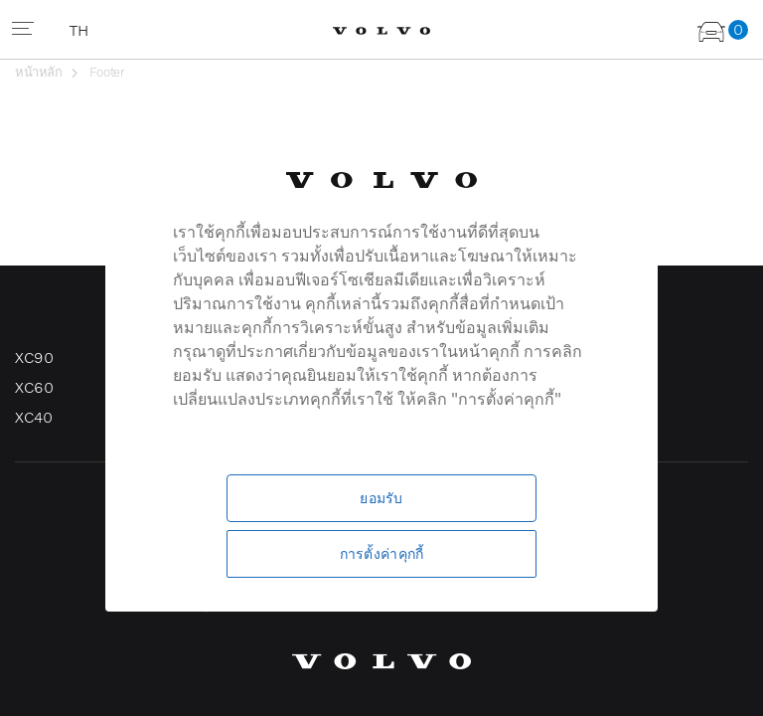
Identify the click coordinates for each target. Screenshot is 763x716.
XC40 (33, 417)
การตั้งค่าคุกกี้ (382, 553)
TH (80, 30)
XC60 (34, 387)
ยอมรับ (381, 497)
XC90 (34, 357)
